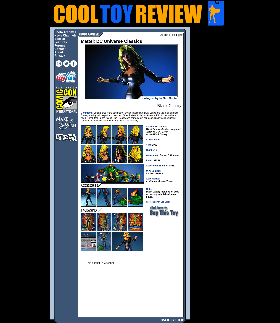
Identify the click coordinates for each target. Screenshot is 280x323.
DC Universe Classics (119, 41)
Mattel (87, 41)
